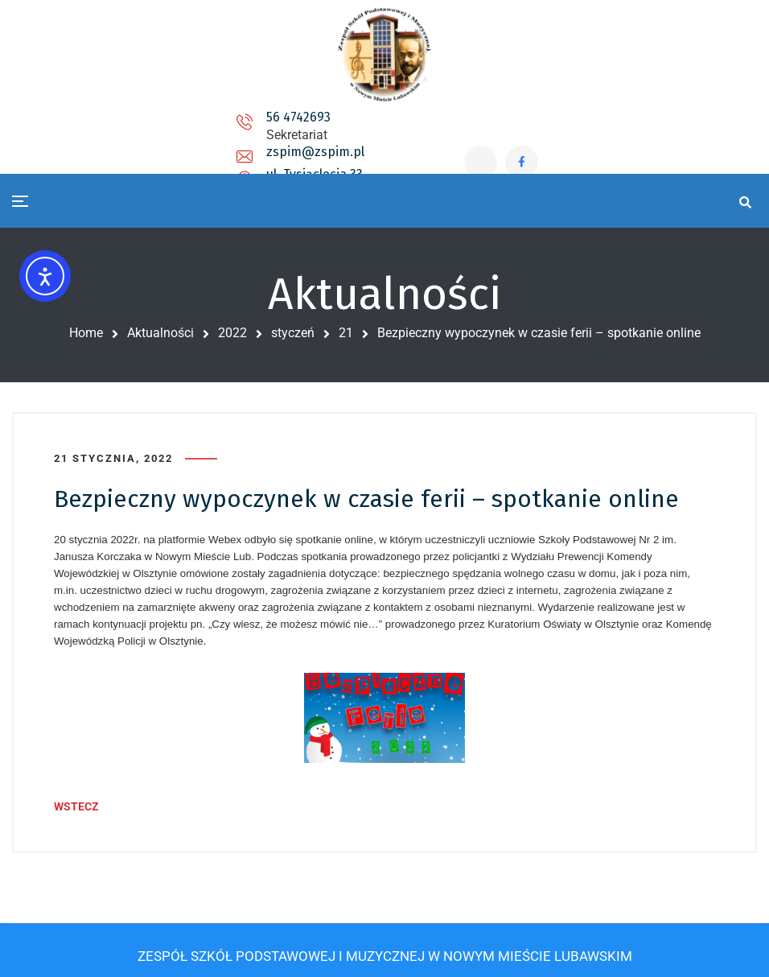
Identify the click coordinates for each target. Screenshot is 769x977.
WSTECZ (76, 800)
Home (86, 332)
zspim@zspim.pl (295, 132)
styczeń (293, 332)
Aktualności (160, 332)
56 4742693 (165, 126)
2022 (232, 332)
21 (346, 332)
